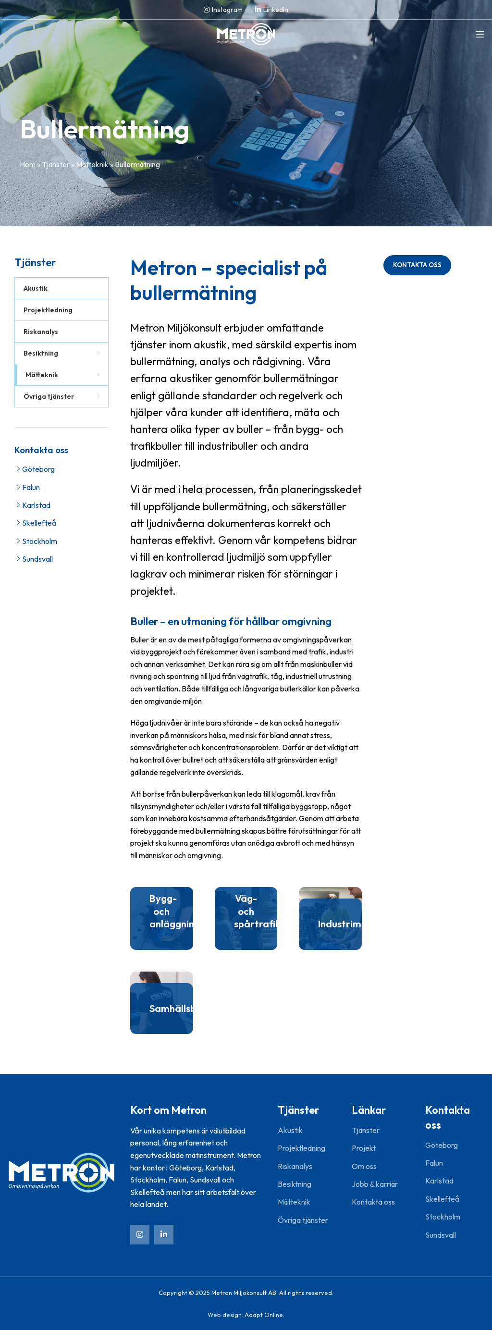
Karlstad (36, 505)
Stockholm (39, 541)
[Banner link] (161, 918)
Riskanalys (295, 1166)
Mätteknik (92, 164)
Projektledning (301, 1148)
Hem (28, 164)
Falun (31, 487)
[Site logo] (246, 33)
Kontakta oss (417, 265)
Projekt (364, 1148)
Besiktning (294, 1184)
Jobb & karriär (375, 1184)
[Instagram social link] (223, 9)
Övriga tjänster (303, 1220)
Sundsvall (37, 559)
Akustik (290, 1130)
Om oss (364, 1166)
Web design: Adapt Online (245, 1314)
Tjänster (56, 164)
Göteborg (38, 469)
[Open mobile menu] (480, 34)
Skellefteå (39, 523)
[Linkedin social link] (271, 9)
